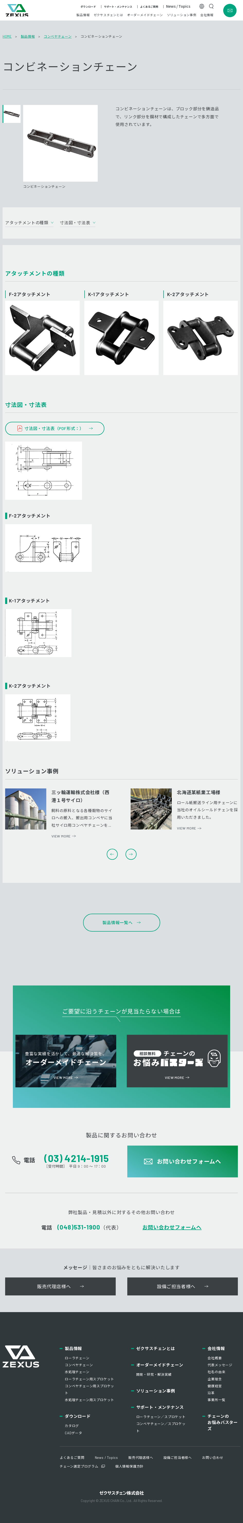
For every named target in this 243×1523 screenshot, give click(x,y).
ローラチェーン (77, 1358)
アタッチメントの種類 (26, 222)
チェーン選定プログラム (79, 1466)
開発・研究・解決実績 (154, 1374)
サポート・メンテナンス (118, 7)
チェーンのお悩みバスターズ (223, 1422)
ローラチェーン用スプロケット (89, 1379)
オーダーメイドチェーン (145, 15)
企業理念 (215, 1379)
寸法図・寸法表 (75, 222)
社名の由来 (216, 1372)
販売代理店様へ (140, 1458)
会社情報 (206, 15)
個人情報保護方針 (129, 1466)
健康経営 (215, 1386)
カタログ (72, 1426)
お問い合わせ (212, 1458)
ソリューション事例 (181, 15)
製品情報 (82, 15)
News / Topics (178, 6)
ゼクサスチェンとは (108, 15)
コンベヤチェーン (57, 36)
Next (131, 854)
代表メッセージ (220, 1365)
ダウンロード (88, 7)
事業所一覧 (216, 1400)
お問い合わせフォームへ (172, 1227)
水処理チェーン (77, 1372)
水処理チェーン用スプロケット (89, 1400)
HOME (7, 36)
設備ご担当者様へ (178, 1458)
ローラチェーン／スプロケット (161, 1417)
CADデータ (73, 1433)
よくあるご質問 (149, 7)
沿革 (211, 1393)
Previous (112, 854)
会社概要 (215, 1358)
